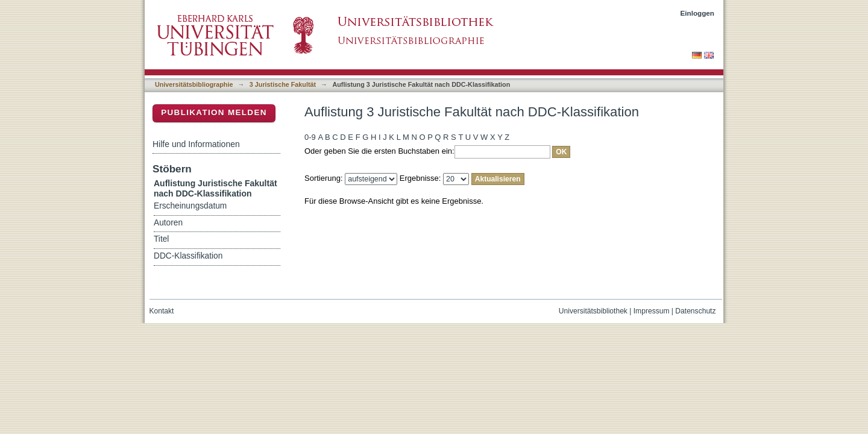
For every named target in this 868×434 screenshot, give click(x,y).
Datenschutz (695, 311)
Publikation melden (214, 112)
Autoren (168, 222)
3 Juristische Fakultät (283, 84)
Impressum (652, 311)
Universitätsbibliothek (593, 311)
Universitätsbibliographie (194, 84)
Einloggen (698, 13)
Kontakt (161, 311)
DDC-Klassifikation (188, 255)
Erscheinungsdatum (190, 205)
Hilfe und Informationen (196, 144)
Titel (161, 239)
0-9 (310, 137)
